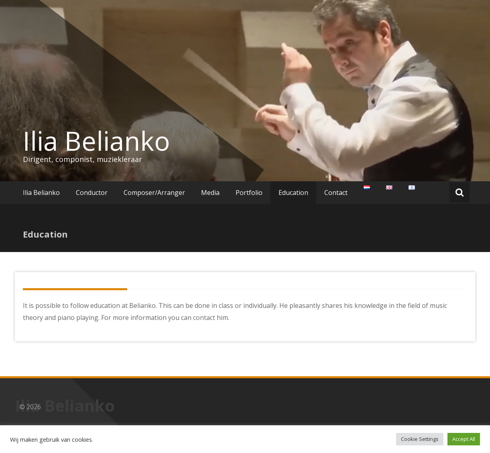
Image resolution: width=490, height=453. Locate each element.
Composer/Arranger (154, 192)
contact (204, 317)
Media (210, 192)
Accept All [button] (463, 439)
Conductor (92, 192)
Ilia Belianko (96, 140)
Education (293, 192)
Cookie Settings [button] (420, 439)
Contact (336, 192)
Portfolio (249, 192)
